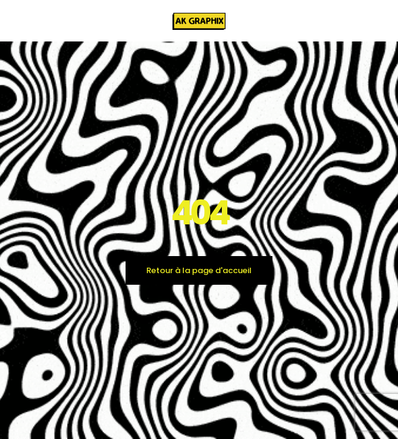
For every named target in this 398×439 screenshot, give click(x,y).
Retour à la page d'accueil (199, 270)
